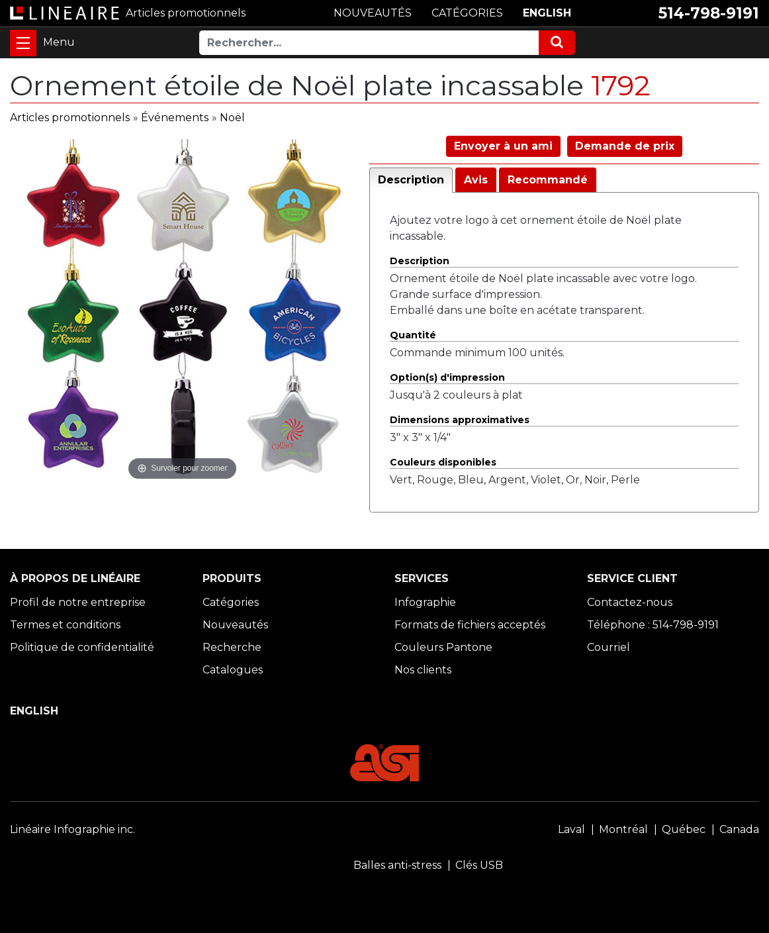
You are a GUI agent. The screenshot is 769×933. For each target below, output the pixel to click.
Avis (476, 179)
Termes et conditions (65, 624)
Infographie (425, 602)
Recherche (232, 647)
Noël (232, 117)
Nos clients (422, 669)
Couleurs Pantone (443, 647)
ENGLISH (547, 13)
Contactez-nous (629, 602)
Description (411, 179)
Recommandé (548, 179)
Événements (174, 117)
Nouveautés (235, 624)
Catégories (231, 602)
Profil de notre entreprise (78, 602)
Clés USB (479, 865)
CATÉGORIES (467, 13)
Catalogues (233, 669)
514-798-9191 (708, 13)
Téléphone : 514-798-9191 (653, 624)
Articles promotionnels (70, 117)
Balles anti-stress (397, 865)
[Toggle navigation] (23, 43)
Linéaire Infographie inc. (72, 829)
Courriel (608, 647)
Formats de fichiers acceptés (469, 624)
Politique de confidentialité (82, 647)
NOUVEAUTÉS (373, 13)
